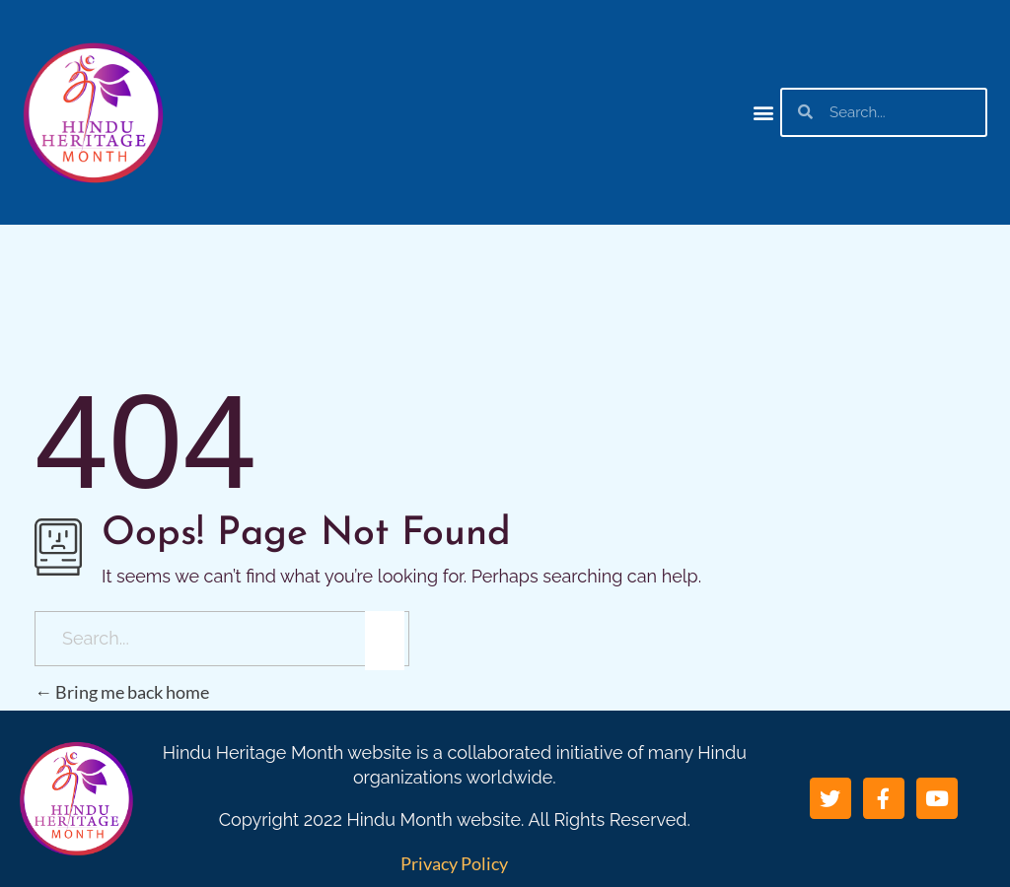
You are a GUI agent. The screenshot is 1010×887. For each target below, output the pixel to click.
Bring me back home (122, 692)
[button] (764, 112)
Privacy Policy (454, 863)
